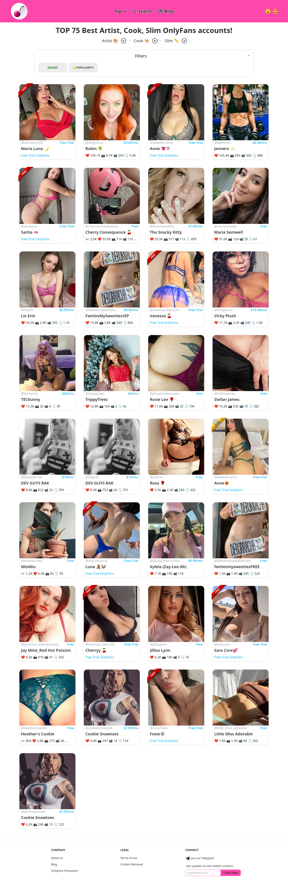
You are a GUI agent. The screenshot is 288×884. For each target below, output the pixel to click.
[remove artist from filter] (123, 41)
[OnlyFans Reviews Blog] (166, 11)
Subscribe (230, 873)
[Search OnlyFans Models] (142, 11)
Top (118, 11)
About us (57, 858)
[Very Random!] (268, 11)
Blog (54, 864)
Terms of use (128, 858)
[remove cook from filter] (154, 41)
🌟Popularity (83, 67)
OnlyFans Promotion (64, 871)
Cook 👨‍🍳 (141, 40)
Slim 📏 (172, 40)
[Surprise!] (275, 11)
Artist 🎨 (110, 40)
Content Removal (131, 864)
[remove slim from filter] (184, 41)
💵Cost (53, 67)
